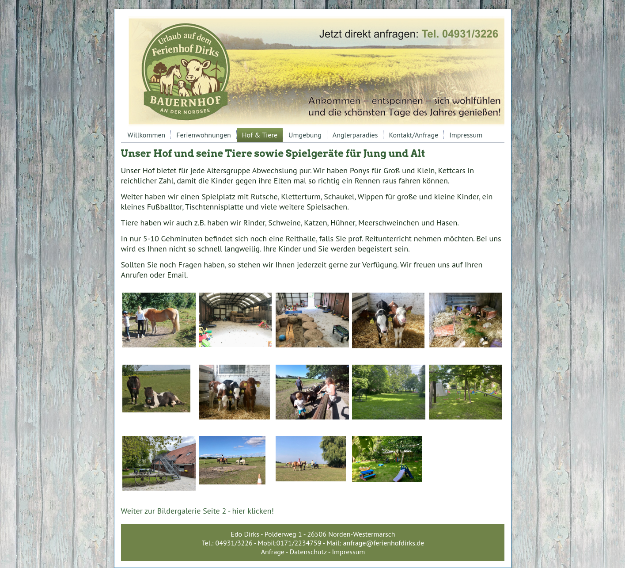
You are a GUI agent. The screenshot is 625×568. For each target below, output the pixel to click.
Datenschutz (308, 551)
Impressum (465, 134)
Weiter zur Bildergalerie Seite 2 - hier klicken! (197, 511)
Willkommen (147, 134)
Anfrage (272, 551)
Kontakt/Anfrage (413, 134)
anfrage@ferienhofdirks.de (383, 542)
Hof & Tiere (259, 134)
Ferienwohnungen (203, 134)
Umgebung (305, 134)
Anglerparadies (355, 134)
